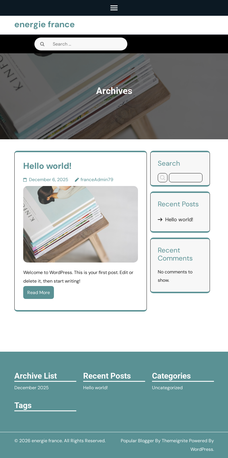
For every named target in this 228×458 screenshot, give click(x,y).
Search (169, 163)
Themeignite (175, 441)
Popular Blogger (137, 441)
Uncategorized (167, 388)
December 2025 (31, 388)
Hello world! (47, 165)
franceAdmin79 (97, 180)
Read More (38, 292)
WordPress (201, 449)
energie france (44, 24)
